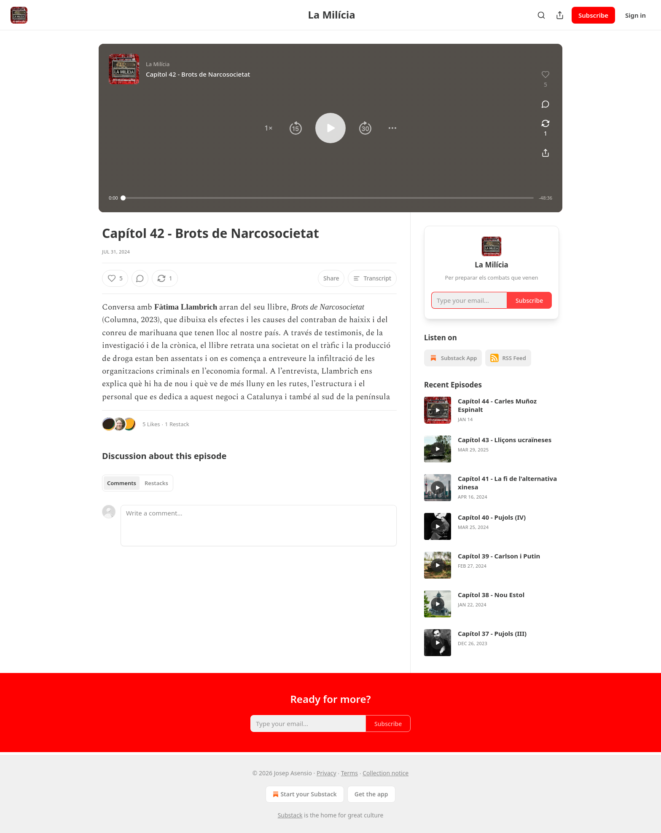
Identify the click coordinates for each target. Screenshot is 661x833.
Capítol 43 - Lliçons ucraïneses (504, 439)
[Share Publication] (559, 15)
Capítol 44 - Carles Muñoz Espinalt (497, 405)
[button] (268, 128)
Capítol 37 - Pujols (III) (492, 633)
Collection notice (385, 773)
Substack (290, 815)
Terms (349, 773)
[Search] (541, 15)
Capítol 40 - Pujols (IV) (492, 517)
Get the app (371, 794)
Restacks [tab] (156, 483)
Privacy (326, 773)
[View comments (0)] (545, 104)
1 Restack (177, 424)
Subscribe (593, 15)
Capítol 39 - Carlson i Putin (499, 556)
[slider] (328, 198)
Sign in (635, 15)
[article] (491, 410)
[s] (437, 410)
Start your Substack (303, 794)
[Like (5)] (115, 278)
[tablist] (137, 483)
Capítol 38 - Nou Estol (491, 594)
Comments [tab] (121, 483)
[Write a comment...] (258, 525)
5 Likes (151, 424)
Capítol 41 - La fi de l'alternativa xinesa (507, 482)
